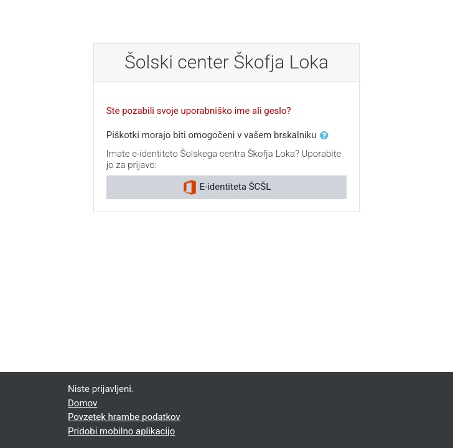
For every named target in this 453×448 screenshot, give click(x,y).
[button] (327, 136)
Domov (82, 403)
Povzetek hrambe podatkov (124, 416)
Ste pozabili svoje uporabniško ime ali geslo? (198, 110)
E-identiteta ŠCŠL (226, 187)
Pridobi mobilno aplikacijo (121, 431)
